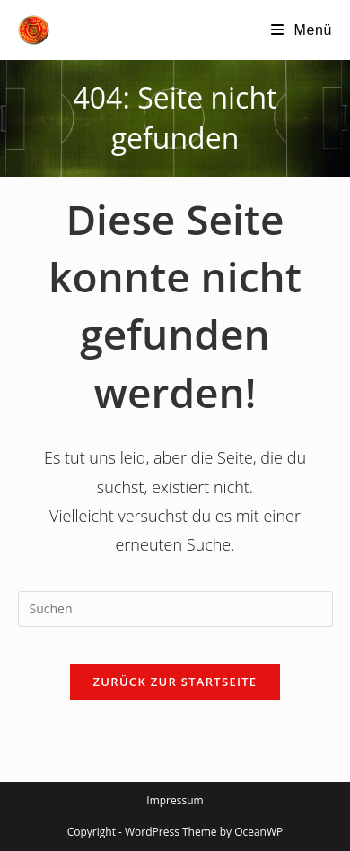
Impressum (174, 800)
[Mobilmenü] (301, 30)
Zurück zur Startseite (175, 681)
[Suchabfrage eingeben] (175, 609)
